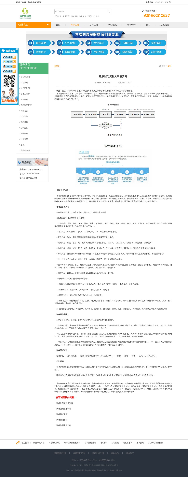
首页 (58, 24)
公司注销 (91, 16)
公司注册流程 (90, 443)
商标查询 (74, 16)
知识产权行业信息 (155, 443)
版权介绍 (140, 443)
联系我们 (164, 24)
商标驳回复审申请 (63, 409)
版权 (97, 16)
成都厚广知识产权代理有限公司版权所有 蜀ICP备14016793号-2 (94, 465)
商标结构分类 (54, 443)
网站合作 (115, 453)
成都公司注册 (98, 453)
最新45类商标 (38, 443)
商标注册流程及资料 (64, 403)
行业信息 (158, 2)
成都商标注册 (60, 453)
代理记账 (112, 24)
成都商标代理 (79, 453)
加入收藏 (149, 2)
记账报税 (103, 443)
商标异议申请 (61, 414)
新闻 (148, 24)
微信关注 (168, 2)
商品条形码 (127, 443)
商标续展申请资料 (63, 425)
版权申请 (131, 24)
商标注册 (75, 24)
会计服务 (82, 16)
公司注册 (66, 16)
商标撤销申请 (61, 420)
